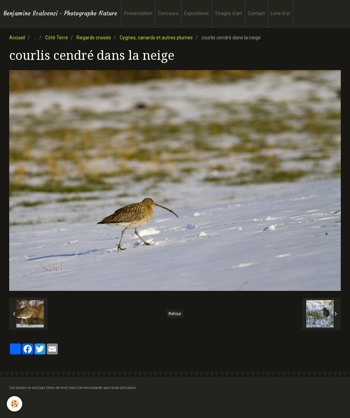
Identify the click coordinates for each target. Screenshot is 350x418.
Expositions (196, 13)
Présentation (138, 13)
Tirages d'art (228, 13)
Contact (256, 13)
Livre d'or (280, 13)
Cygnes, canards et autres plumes (156, 37)
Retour (175, 313)
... (35, 37)
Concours (168, 13)
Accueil (17, 37)
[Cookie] (14, 404)
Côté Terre (56, 37)
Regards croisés (94, 37)
